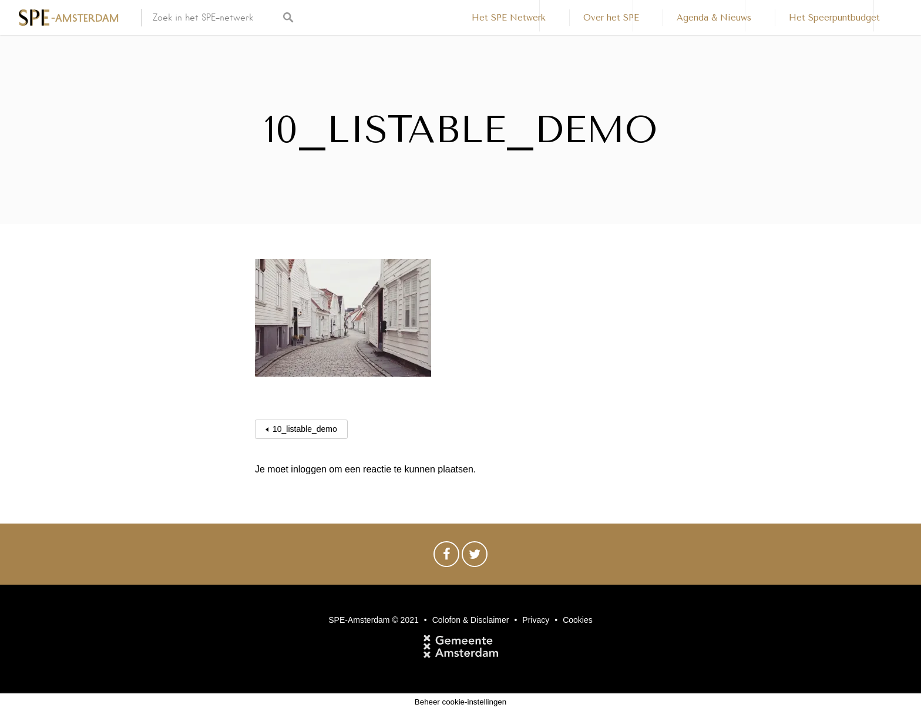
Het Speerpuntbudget (834, 17)
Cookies (578, 620)
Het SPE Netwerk (509, 17)
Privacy (535, 620)
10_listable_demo (305, 429)
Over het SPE (611, 17)
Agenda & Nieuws (714, 17)
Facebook (446, 557)
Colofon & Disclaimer (470, 620)
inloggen (309, 469)
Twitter (474, 557)
